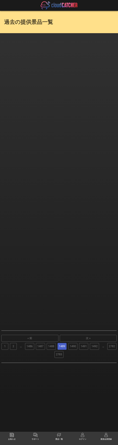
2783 (59, 402)
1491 (84, 394)
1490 (73, 394)
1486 (30, 394)
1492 (94, 394)
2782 (112, 394)
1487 (40, 394)
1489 (62, 394)
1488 (51, 394)
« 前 (30, 386)
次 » (88, 386)
